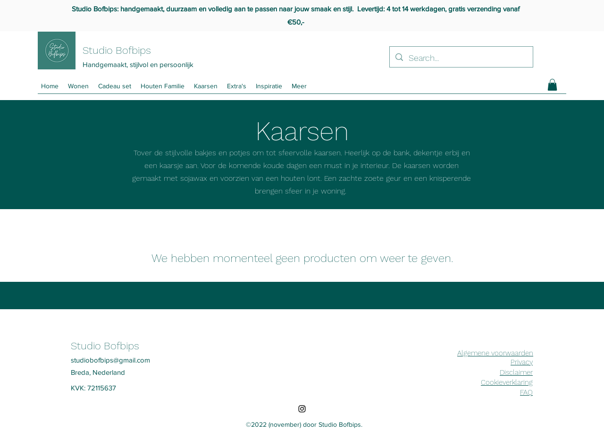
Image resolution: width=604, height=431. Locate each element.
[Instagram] (302, 409)
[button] (299, 86)
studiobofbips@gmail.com (110, 360)
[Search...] (461, 58)
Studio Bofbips (117, 50)
